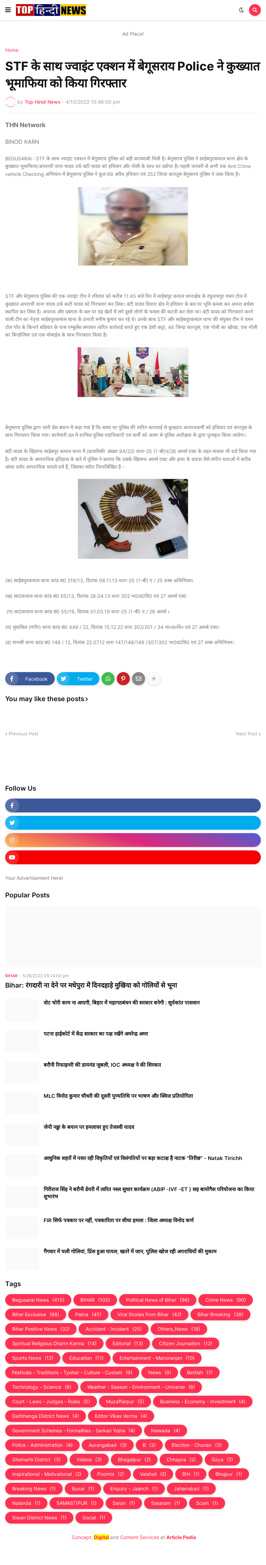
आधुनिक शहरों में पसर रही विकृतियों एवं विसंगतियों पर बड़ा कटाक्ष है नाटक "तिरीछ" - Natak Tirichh (143, 1158)
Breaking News (34, 1489)
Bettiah (200, 1372)
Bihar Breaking (220, 1314)
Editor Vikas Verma (121, 1416)
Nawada (165, 1430)
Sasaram (165, 1503)
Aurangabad (108, 1445)
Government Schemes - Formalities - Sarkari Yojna (73, 1430)
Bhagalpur (134, 1459)
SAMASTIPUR (76, 1503)
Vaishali (153, 1474)
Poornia (110, 1474)
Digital (101, 1537)
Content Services (139, 1537)
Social (93, 1518)
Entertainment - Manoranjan (157, 1358)
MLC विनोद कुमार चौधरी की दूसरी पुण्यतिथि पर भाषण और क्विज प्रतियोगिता (118, 1096)
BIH (191, 1474)
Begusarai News (38, 1300)
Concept (81, 1537)
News (159, 1372)
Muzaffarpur (125, 1401)
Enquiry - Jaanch (134, 1489)
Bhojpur (228, 1474)
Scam (207, 1503)
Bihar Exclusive (35, 1314)
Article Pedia (181, 1537)
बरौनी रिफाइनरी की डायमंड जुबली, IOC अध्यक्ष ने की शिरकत (102, 1065)
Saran (124, 1503)
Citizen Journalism (185, 1343)
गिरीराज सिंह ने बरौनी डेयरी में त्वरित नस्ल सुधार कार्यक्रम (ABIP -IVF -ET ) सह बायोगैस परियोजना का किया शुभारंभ (149, 1193)
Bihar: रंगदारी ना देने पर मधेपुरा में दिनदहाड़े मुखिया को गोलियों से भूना (91, 985)
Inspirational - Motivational (46, 1474)
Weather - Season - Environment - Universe (141, 1387)
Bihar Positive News (41, 1329)
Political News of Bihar (157, 1300)
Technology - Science (41, 1387)
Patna (88, 1314)
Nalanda (26, 1503)
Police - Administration (42, 1445)
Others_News (179, 1329)
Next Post (246, 733)
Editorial (128, 1343)
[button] (8, 10)
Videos (89, 1459)
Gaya (222, 1459)
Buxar (83, 1489)
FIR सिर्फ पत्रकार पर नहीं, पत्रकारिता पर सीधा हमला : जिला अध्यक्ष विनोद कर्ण (119, 1220)
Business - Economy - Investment (203, 1401)
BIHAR (95, 1300)
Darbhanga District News (45, 1416)
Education (86, 1358)
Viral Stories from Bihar (149, 1314)
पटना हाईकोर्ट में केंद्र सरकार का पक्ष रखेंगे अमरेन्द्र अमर (96, 1033)
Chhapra (181, 1459)
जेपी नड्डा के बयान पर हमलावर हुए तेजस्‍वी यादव (89, 1127)
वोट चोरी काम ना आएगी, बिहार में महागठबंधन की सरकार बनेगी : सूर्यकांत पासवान (122, 1002)
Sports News (32, 1358)
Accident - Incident (114, 1329)
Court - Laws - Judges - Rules (51, 1401)
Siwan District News (39, 1518)
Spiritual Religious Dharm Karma (54, 1343)
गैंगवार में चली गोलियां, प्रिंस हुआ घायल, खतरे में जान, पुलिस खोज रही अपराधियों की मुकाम (130, 1251)
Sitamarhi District (36, 1459)
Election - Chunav (197, 1445)
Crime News (225, 1300)
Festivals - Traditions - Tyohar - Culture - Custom (72, 1372)
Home (11, 50)
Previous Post (23, 733)
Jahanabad (191, 1489)
